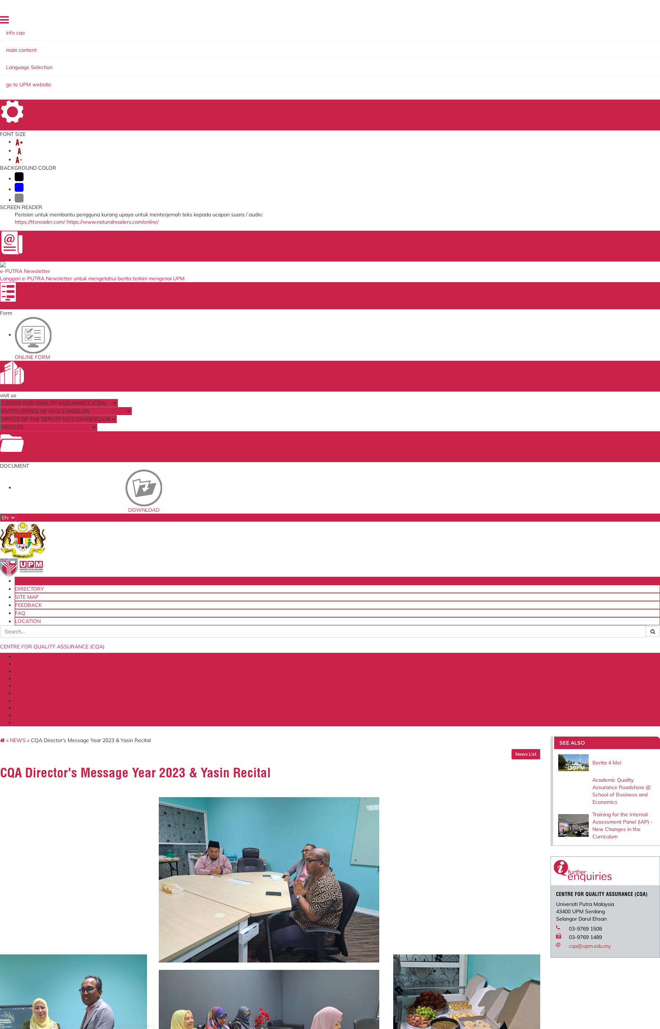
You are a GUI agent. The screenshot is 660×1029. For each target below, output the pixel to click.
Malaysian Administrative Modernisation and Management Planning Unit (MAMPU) (320, 858)
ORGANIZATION (77, 58)
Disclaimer (40, 938)
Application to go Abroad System (180, 862)
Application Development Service (433, 868)
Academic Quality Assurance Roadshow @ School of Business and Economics (620, 127)
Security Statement (78, 938)
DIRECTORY (543, 20)
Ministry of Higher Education (301, 838)
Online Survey (158, 844)
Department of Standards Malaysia (309, 873)
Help (19, 938)
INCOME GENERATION (408, 58)
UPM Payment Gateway (423, 850)
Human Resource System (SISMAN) (184, 850)
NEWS (32, 77)
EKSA (303, 58)
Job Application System (169, 868)
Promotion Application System (177, 874)
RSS (180, 938)
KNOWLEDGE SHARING (344, 58)
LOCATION (634, 20)
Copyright (161, 938)
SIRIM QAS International (297, 844)
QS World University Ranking (302, 867)
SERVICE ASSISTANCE (469, 58)
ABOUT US (39, 58)
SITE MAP (569, 20)
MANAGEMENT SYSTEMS (163, 58)
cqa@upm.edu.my (604, 307)
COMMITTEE (277, 58)
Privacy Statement (125, 938)
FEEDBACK (595, 20)
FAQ (614, 20)
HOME (519, 20)
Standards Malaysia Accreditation (434, 844)
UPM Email (407, 862)
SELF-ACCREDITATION (228, 58)
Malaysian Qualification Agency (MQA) (313, 850)
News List (540, 91)
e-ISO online (409, 856)
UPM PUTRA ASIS (416, 874)
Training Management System (177, 856)
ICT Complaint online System (176, 838)
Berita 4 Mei (612, 97)
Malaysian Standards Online (427, 838)
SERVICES (114, 58)
